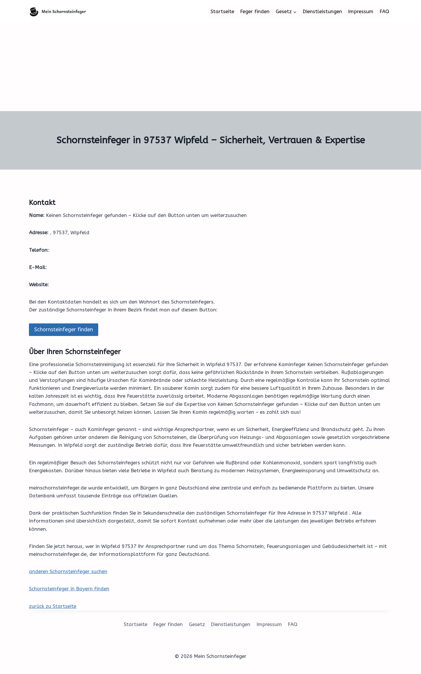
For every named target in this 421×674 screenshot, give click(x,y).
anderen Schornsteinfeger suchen (68, 571)
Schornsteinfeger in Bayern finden (69, 589)
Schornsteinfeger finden (63, 329)
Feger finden (255, 11)
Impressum (360, 11)
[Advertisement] (210, 67)
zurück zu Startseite (52, 606)
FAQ (384, 11)
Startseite (222, 11)
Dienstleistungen (322, 11)
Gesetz (197, 624)
